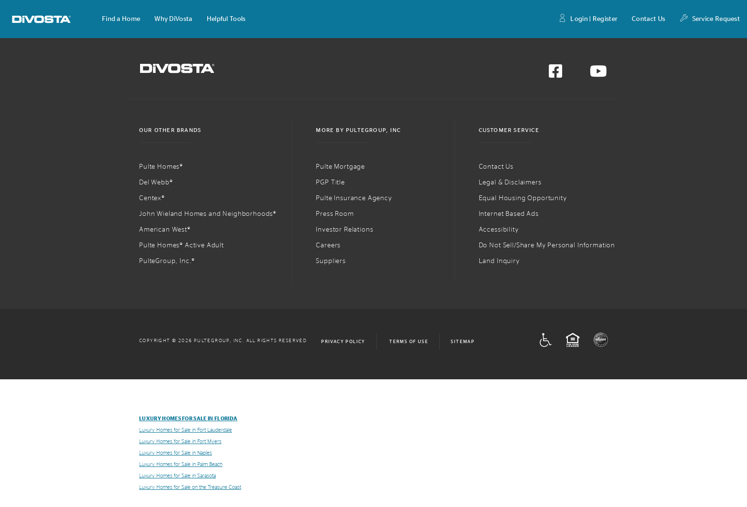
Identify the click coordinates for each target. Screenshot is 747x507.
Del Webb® (156, 182)
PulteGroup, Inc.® (167, 261)
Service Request (709, 19)
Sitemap (462, 341)
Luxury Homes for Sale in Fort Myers (180, 441)
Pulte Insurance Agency (354, 198)
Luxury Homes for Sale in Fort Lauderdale (185, 430)
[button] (121, 19)
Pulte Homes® (161, 166)
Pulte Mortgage (340, 166)
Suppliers (331, 261)
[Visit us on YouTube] (598, 74)
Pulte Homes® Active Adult (181, 245)
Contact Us (648, 19)
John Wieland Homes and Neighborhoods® (207, 214)
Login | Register (587, 19)
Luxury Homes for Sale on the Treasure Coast (190, 487)
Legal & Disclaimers (510, 182)
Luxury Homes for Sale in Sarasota (177, 475)
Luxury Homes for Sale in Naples (175, 453)
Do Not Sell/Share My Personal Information (547, 245)
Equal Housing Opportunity (523, 198)
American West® (165, 229)
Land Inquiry (499, 261)
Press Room (334, 214)
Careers (328, 245)
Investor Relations (344, 229)
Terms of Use (408, 341)
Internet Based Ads (509, 214)
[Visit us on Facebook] (555, 74)
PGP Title (330, 182)
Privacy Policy (343, 341)
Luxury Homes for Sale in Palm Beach (180, 464)
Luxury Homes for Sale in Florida (188, 418)
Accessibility (499, 229)
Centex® (152, 198)
